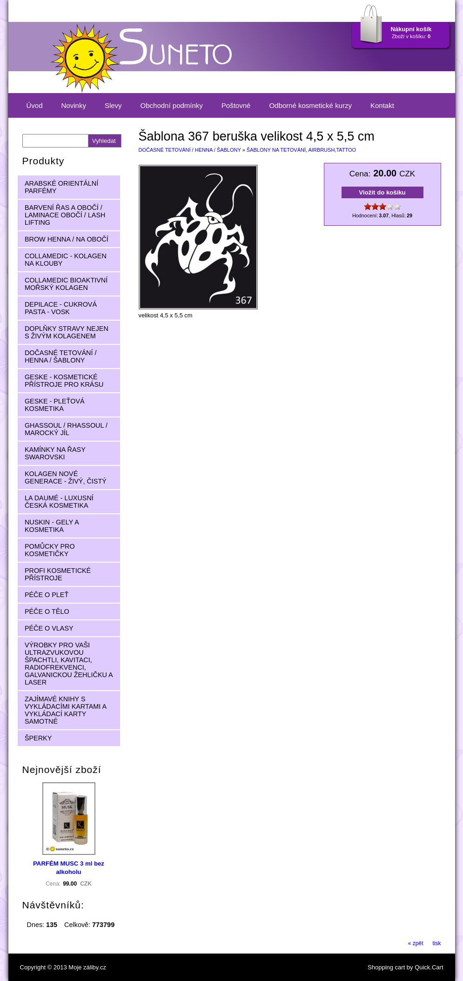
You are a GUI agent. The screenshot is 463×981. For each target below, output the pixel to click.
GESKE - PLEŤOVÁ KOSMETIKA (55, 404)
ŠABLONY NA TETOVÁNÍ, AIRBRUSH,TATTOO (301, 150)
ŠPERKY (38, 738)
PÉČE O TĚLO (47, 611)
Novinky (73, 105)
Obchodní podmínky (172, 105)
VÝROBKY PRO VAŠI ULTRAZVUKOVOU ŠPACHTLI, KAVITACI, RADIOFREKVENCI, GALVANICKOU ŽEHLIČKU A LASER (69, 663)
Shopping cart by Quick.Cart (405, 967)
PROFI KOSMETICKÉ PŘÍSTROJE (58, 574)
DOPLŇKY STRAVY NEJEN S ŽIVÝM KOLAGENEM (66, 332)
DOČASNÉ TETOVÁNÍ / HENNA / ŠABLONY (190, 150)
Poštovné (236, 105)
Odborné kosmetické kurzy (310, 105)
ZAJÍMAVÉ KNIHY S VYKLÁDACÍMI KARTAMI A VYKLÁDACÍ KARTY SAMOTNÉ (66, 710)
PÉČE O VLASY (49, 628)
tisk (437, 943)
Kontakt (382, 105)
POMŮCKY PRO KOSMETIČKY (50, 550)
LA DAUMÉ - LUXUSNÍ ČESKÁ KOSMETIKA (59, 501)
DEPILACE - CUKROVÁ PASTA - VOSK (61, 308)
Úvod (35, 105)
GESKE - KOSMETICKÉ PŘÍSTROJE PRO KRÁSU (64, 380)
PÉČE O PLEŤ (46, 594)
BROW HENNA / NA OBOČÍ (66, 239)
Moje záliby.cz (87, 967)
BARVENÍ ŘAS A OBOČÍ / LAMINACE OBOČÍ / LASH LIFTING (65, 215)
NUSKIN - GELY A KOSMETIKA (52, 525)
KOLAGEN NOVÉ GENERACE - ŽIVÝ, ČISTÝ (66, 477)
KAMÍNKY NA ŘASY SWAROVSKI (55, 453)
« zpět (415, 943)
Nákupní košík (410, 29)
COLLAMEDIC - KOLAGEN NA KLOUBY (66, 259)
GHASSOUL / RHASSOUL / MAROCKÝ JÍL (66, 429)
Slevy (113, 105)
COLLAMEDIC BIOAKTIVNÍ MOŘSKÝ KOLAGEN (66, 283)
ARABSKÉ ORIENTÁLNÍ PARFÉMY (61, 187)
